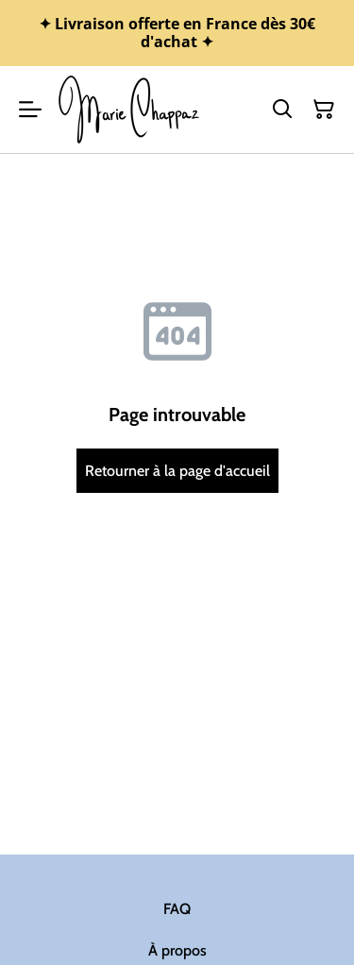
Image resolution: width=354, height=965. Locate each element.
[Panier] (324, 109)
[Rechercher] (282, 109)
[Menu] (30, 110)
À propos (177, 950)
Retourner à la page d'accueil (177, 471)
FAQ (177, 909)
